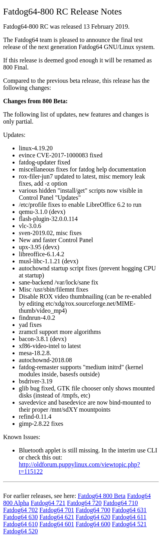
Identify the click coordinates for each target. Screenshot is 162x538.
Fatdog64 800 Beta (102, 495)
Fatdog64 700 (93, 510)
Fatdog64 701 (56, 510)
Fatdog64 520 (20, 531)
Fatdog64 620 (93, 517)
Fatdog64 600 (93, 524)
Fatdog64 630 (20, 517)
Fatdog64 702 (20, 510)
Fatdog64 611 (129, 517)
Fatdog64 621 (56, 517)
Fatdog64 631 (129, 510)
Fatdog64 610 (20, 524)
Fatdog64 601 (56, 524)
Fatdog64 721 (48, 503)
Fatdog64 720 (84, 503)
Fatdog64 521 (129, 524)
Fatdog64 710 (120, 503)
